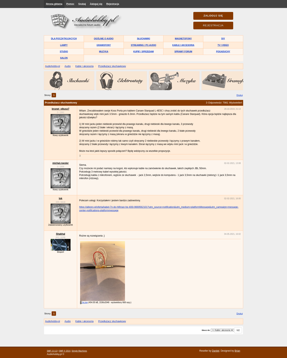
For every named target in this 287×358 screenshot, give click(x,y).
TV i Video (223, 45)
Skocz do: (206, 330)
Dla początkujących (64, 38)
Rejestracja (112, 4)
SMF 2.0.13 (52, 351)
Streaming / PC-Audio (143, 45)
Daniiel (215, 350)
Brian (237, 350)
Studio (64, 51)
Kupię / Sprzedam (143, 51)
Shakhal (60, 234)
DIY (223, 38)
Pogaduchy (223, 51)
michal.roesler (60, 163)
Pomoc (70, 4)
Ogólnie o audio (104, 38)
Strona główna (54, 4)
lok (60, 198)
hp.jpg (84, 302)
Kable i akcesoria (183, 45)
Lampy (64, 45)
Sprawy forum (183, 51)
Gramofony (104, 45)
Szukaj (82, 4)
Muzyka (103, 51)
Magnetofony (183, 38)
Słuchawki (143, 38)
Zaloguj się (96, 4)
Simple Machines (79, 351)
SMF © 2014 (64, 351)
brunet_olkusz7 (60, 108)
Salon (64, 58)
